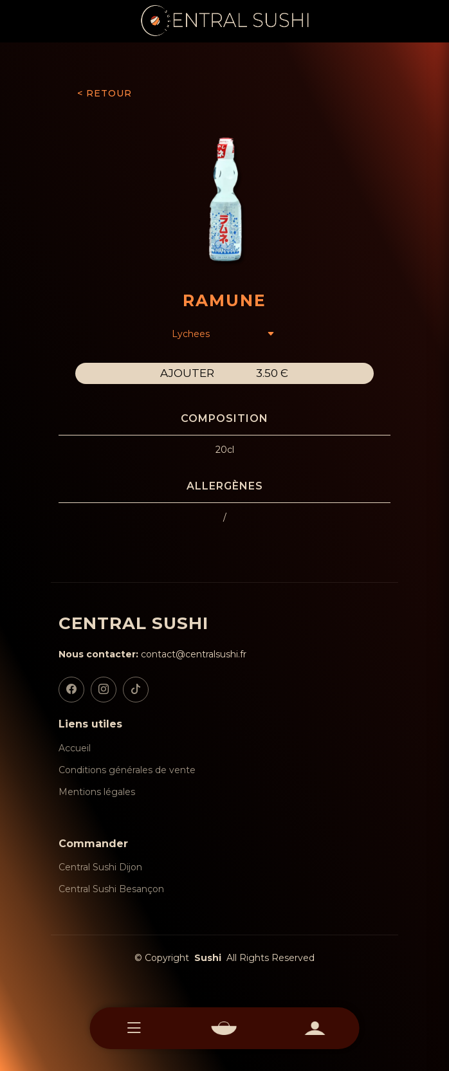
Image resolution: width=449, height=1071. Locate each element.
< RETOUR (104, 93)
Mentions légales (97, 791)
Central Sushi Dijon (100, 867)
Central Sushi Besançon (111, 888)
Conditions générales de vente (127, 769)
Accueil (75, 748)
